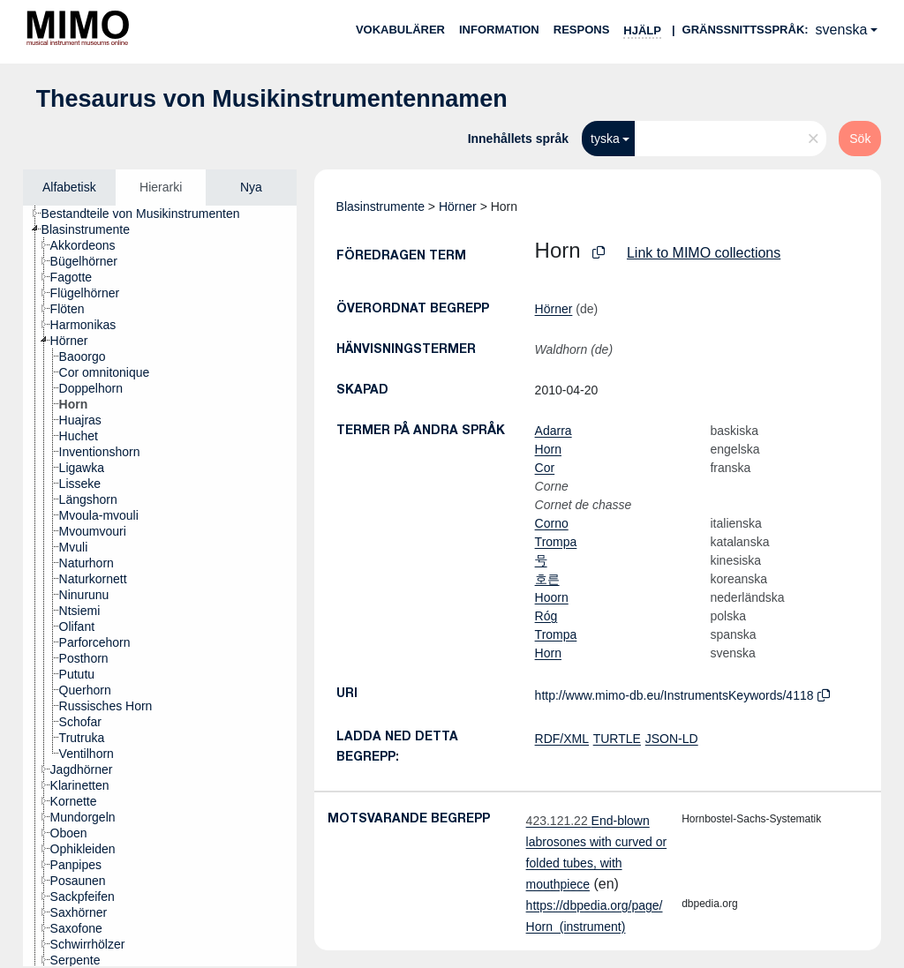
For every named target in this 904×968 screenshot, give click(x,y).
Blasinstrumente (380, 206)
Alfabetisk (69, 187)
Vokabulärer (400, 29)
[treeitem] (148, 213)
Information (499, 29)
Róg (546, 616)
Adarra (553, 431)
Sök (859, 138)
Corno (552, 523)
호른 (547, 579)
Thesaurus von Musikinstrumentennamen (272, 99)
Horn (548, 449)
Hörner (458, 206)
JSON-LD (671, 739)
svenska (842, 29)
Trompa (556, 542)
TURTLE (617, 739)
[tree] (160, 586)
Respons (582, 29)
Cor (545, 468)
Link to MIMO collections (703, 252)
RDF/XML (562, 739)
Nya (251, 187)
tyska (605, 138)
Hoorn (552, 597)
